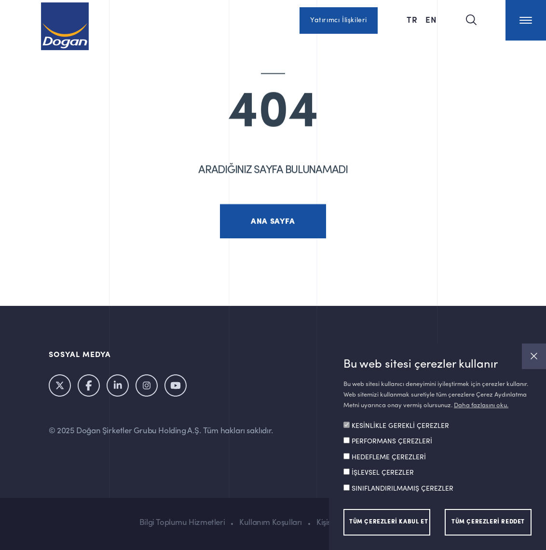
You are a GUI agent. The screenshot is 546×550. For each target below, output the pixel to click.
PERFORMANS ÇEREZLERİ (392, 441)
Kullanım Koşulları (270, 523)
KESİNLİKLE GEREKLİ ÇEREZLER (400, 426)
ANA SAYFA (273, 228)
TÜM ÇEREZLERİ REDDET (488, 522)
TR (412, 19)
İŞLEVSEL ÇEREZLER (383, 472)
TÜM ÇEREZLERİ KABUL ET (388, 522)
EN (431, 19)
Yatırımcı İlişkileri (338, 20)
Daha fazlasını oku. (481, 405)
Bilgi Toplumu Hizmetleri (182, 523)
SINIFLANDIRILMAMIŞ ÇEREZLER (402, 488)
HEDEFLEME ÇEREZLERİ (389, 457)
